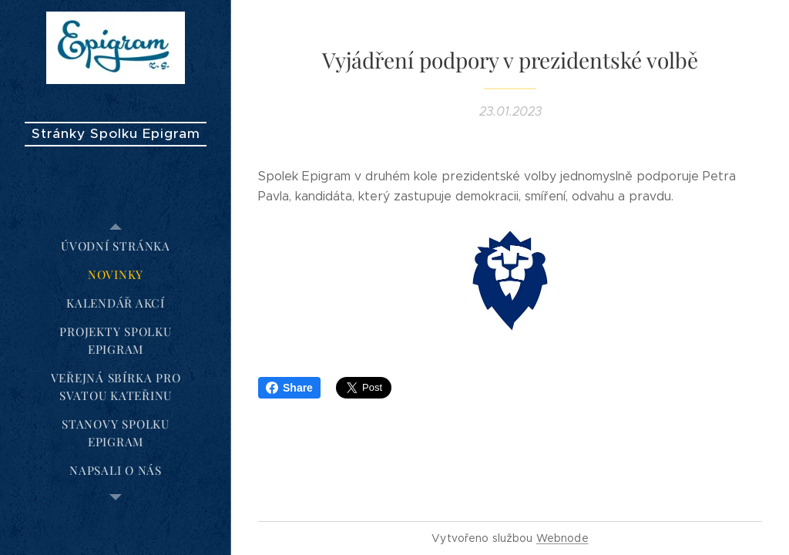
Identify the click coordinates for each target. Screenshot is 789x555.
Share (289, 388)
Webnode (562, 538)
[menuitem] (116, 246)
